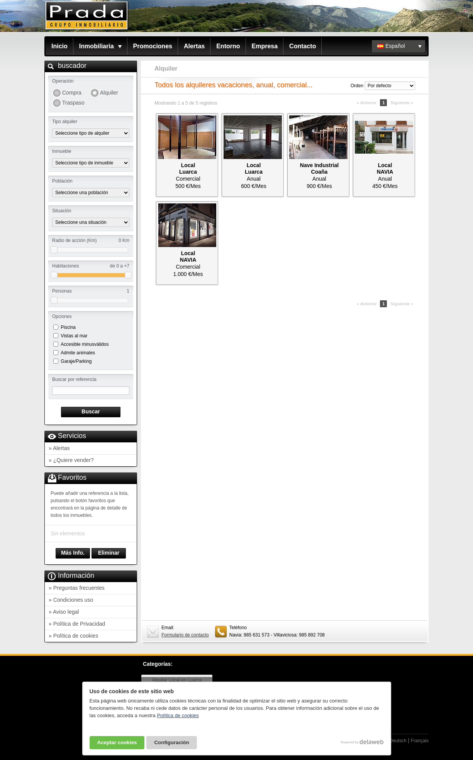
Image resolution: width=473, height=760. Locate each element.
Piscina (68, 327)
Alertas (194, 46)
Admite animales (78, 352)
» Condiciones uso (71, 600)
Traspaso (73, 103)
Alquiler (109, 93)
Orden (357, 85)
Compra (71, 93)
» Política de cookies (73, 636)
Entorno (228, 46)
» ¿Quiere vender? (71, 460)
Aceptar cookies (117, 742)
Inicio (59, 46)
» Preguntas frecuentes (77, 588)
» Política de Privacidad (77, 624)
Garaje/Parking (76, 361)
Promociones (152, 46)
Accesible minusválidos (85, 344)
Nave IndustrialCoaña (319, 168)
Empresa (265, 46)
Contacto (302, 46)
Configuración (171, 742)
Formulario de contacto (185, 635)
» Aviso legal (64, 612)
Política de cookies (177, 715)
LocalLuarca (188, 168)
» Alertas (59, 448)
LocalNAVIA (385, 168)
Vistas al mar (74, 336)
